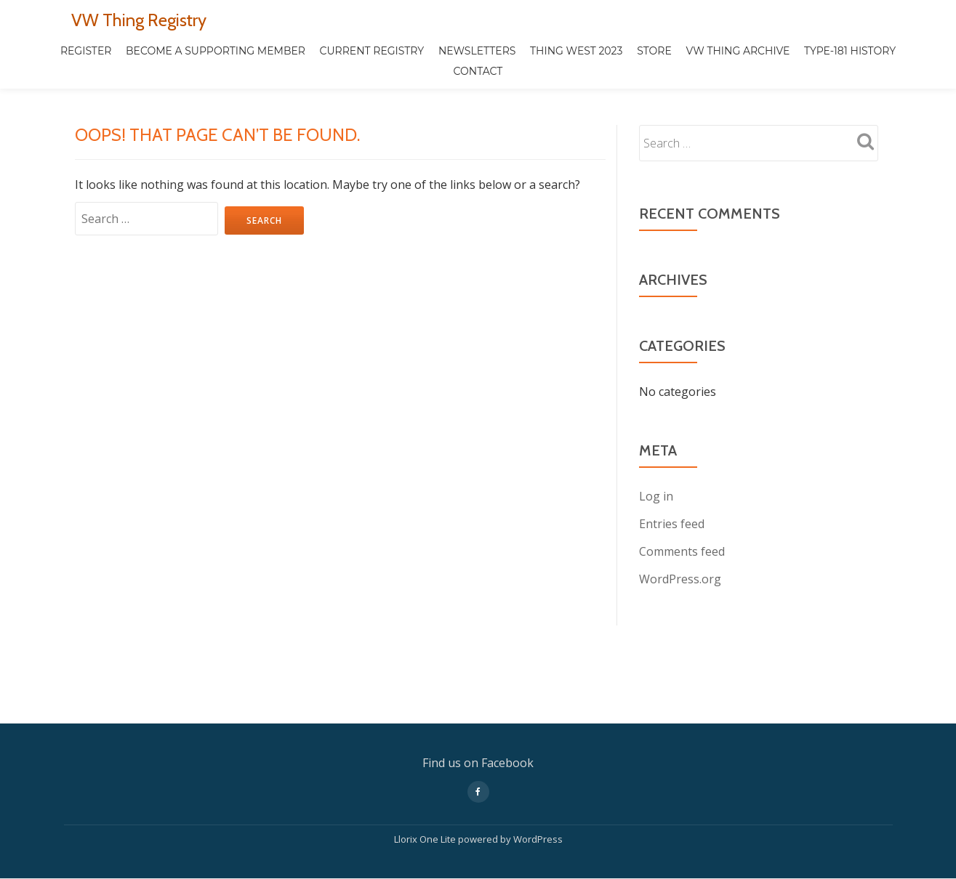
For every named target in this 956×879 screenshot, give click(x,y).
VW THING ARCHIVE (738, 50)
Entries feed (671, 524)
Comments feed (682, 551)
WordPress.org (680, 579)
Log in (656, 496)
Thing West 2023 (576, 50)
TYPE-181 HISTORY (850, 50)
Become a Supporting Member (215, 50)
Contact (478, 71)
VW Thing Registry (138, 20)
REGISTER (86, 50)
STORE (654, 50)
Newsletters (476, 50)
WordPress (538, 778)
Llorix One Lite (426, 778)
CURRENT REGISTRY (372, 50)
